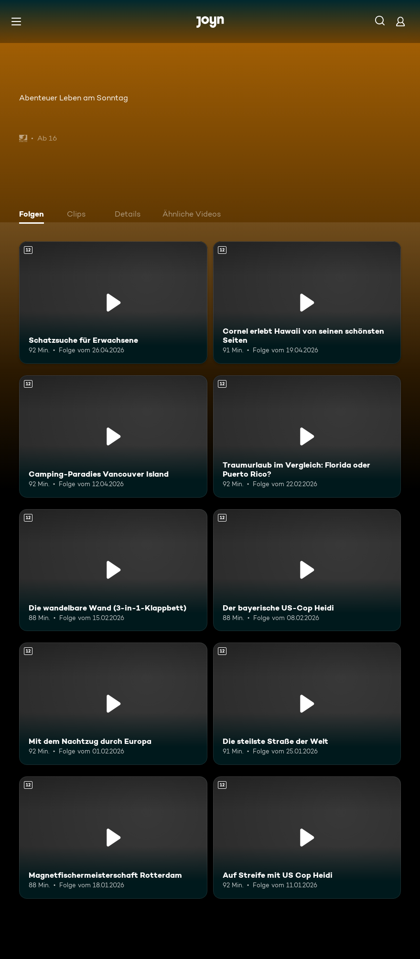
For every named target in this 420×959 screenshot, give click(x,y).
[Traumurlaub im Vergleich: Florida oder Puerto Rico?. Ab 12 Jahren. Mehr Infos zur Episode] (307, 436)
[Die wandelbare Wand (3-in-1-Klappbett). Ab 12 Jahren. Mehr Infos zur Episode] (113, 570)
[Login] (400, 21)
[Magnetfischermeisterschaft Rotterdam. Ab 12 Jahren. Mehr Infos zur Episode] (113, 837)
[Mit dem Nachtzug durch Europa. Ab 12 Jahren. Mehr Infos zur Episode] (113, 704)
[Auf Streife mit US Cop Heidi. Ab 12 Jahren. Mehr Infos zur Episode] (307, 837)
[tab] (34, 215)
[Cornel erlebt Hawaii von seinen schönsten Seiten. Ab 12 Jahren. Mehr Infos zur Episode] (307, 302)
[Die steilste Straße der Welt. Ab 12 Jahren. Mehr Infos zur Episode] (307, 704)
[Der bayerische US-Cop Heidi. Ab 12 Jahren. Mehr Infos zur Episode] (307, 570)
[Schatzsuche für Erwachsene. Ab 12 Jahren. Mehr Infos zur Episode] (113, 302)
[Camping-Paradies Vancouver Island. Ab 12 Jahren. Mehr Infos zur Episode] (113, 436)
